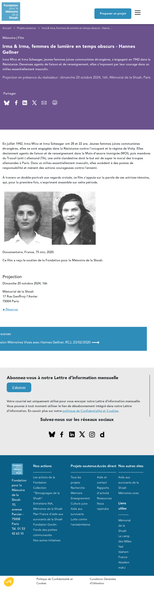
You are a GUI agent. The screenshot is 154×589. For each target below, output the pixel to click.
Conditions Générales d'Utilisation (103, 581)
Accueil (7, 28)
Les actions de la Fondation (44, 480)
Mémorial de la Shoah (124, 525)
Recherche (78, 488)
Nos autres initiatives (46, 540)
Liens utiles (122, 506)
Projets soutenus (26, 28)
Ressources (104, 498)
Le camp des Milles (124, 539)
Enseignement (80, 498)
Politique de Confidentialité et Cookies (55, 581)
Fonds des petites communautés (45, 532)
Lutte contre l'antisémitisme (80, 522)
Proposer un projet (113, 13)
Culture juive (79, 503)
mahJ (121, 567)
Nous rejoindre (103, 506)
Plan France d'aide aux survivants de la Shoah (48, 517)
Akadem (123, 562)
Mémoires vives (128, 493)
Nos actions (42, 466)
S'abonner (19, 387)
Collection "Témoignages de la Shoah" (46, 493)
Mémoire (76, 493)
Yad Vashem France (123, 551)
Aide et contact (102, 480)
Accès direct (106, 466)
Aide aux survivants (77, 511)
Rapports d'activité (103, 490)
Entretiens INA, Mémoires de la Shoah (48, 506)
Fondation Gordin (45, 524)
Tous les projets (76, 480)
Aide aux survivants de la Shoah (128, 482)
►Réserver (10, 309)
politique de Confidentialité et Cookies (90, 411)
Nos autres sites (130, 466)
